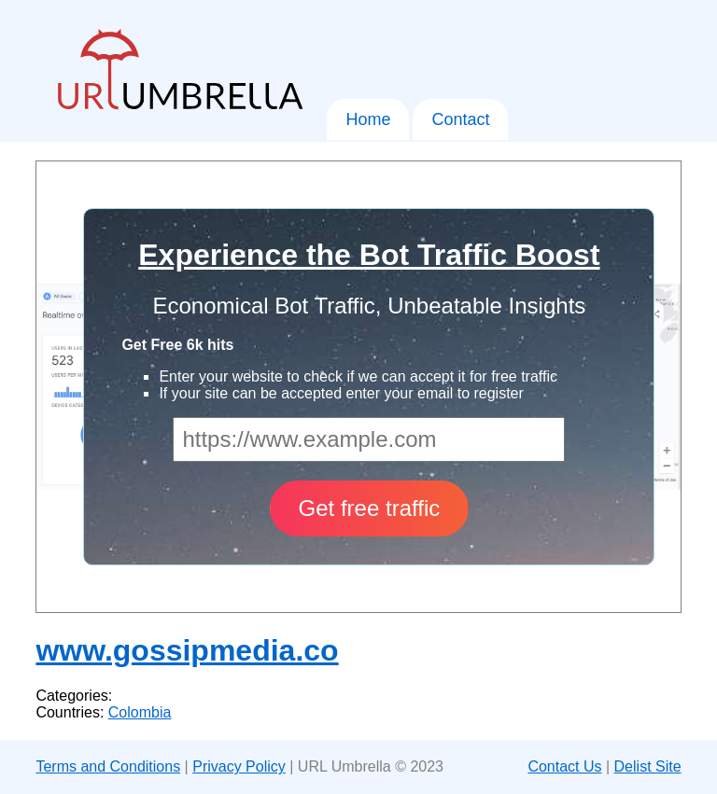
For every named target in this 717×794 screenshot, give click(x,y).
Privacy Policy (239, 766)
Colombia (140, 712)
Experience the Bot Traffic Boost (368, 255)
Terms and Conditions (107, 766)
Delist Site (648, 766)
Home (367, 119)
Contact (460, 119)
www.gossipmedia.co (186, 650)
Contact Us (564, 766)
